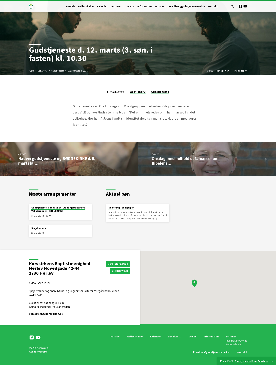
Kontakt (213, 6)
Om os (131, 6)
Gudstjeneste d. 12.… (78, 70)
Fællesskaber (86, 6)
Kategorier (224, 70)
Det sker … (117, 6)
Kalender (102, 6)
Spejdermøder (39, 228)
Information (144, 6)
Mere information (117, 263)
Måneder (240, 70)
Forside (70, 6)
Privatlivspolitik (38, 351)
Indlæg (210, 70)
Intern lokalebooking (236, 340)
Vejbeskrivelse (119, 271)
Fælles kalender (233, 344)
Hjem (31, 70)
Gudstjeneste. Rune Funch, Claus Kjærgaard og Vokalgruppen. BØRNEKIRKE (58, 209)
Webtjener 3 (138, 92)
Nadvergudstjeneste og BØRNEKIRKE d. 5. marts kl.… (56, 161)
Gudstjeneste (57, 70)
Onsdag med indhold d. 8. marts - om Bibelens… (185, 161)
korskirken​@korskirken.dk (46, 314)
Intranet (160, 6)
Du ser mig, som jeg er (121, 207)
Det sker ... (43, 70)
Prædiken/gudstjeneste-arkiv (187, 6)
